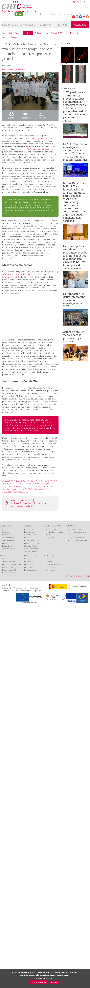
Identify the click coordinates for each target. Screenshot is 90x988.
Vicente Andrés (25, 500)
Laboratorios (29, 532)
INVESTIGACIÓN (28, 526)
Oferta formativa (74, 529)
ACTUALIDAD (49, 555)
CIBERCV (30, 506)
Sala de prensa (41, 33)
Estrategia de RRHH (9, 570)
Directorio (83, 14)
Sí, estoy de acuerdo (39, 982)
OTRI (48, 535)
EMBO (13, 500)
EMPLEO (3, 555)
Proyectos (50, 538)
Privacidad (34, 588)
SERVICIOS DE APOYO (52, 526)
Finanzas (28, 567)
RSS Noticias (51, 570)
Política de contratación (11, 564)
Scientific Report (30, 546)
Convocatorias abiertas (77, 532)
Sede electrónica (8, 549)
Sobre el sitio (7, 588)
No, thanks (54, 982)
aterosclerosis (17, 506)
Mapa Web (37, 591)
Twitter (76, 16)
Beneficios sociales (9, 567)
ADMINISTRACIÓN (29, 555)
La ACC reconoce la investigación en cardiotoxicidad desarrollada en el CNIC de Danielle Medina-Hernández (75, 151)
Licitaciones (7, 543)
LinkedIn (80, 16)
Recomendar (41, 118)
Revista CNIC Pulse (59, 33)
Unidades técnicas (31, 535)
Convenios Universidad (77, 540)
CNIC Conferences (31, 549)
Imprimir (11, 118)
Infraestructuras (30, 570)
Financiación (7, 535)
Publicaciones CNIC (32, 543)
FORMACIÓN (71, 526)
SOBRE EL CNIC (6, 526)
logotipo (33, 2)
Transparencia (31, 14)
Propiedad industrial (76, 538)
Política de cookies (10, 591)
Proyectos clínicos (31, 540)
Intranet (43, 14)
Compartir (25, 118)
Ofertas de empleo (9, 559)
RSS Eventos (51, 567)
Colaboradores (8, 538)
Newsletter (75, 33)
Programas (28, 529)
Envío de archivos (58, 14)
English (85, 1)
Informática (28, 562)
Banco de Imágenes (10, 37)
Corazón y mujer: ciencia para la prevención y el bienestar (73, 336)
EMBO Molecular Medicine (38, 149)
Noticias (28, 33)
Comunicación (52, 529)
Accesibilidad (25, 591)
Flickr (83, 16)
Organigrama (7, 529)
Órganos (5, 532)
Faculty (27, 538)
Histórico (72, 535)
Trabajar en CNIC (8, 562)
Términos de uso (20, 588)
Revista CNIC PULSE (54, 564)
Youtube (73, 16)
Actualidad (7, 33)
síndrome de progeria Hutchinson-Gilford (29, 503)
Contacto (72, 14)
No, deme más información (45, 978)
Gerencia (27, 559)
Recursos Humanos (31, 564)
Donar (19, 14)
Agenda (18, 33)
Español (75, 1)
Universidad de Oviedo (39, 138)
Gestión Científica (31, 552)
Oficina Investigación (54, 532)
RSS (87, 16)
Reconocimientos (9, 573)
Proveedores (7, 546)
